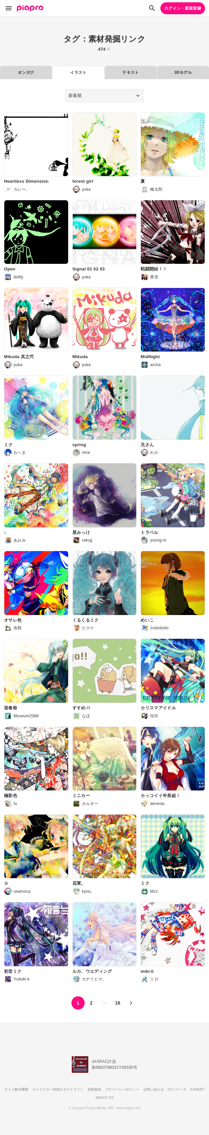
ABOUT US (105, 1098)
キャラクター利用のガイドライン (58, 1089)
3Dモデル (183, 72)
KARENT (197, 1089)
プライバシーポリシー (122, 1089)
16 (117, 1003)
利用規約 (94, 1089)
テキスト (130, 72)
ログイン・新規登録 (182, 8)
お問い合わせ (153, 1089)
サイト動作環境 (16, 1089)
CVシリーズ (177, 1089)
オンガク (26, 72)
